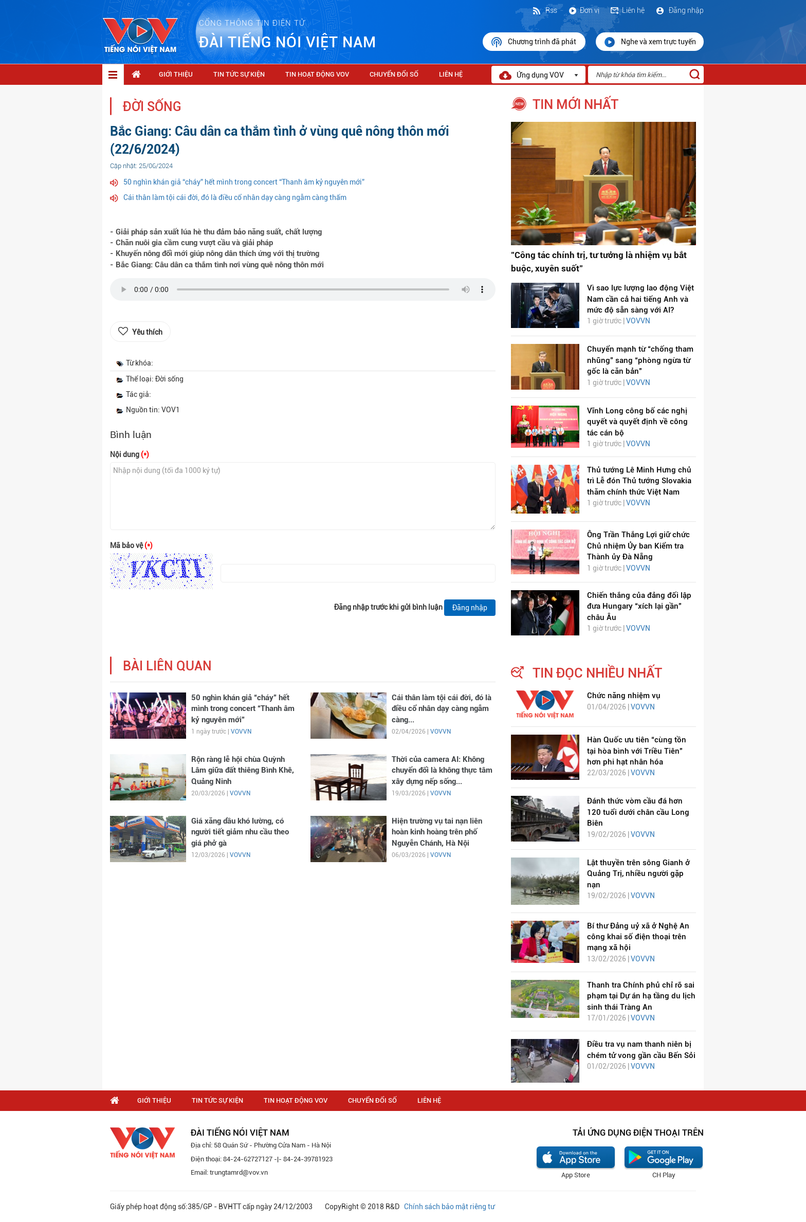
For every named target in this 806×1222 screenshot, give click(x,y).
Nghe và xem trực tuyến (649, 42)
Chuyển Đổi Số (394, 74)
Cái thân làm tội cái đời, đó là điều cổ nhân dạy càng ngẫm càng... (441, 708)
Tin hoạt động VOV (317, 74)
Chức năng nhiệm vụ (624, 695)
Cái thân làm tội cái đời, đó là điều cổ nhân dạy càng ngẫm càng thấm (234, 197)
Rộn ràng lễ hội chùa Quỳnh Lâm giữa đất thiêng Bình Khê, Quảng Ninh (242, 770)
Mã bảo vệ (131, 545)
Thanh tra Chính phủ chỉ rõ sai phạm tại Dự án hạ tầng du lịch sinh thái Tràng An (641, 996)
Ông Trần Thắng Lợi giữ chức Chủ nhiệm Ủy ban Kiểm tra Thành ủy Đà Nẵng (638, 545)
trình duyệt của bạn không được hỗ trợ (303, 292)
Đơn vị (583, 10)
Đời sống (152, 106)
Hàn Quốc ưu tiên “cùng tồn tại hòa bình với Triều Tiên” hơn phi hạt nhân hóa (636, 751)
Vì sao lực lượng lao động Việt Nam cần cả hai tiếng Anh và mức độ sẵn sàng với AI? (640, 299)
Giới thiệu (176, 74)
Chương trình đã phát (534, 42)
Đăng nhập (679, 10)
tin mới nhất (575, 104)
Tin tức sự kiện (239, 74)
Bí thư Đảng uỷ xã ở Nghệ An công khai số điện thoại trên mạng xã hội (638, 937)
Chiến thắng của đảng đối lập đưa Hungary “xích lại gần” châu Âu (639, 606)
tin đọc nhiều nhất (597, 673)
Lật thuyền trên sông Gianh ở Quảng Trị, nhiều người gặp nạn (638, 873)
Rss (544, 10)
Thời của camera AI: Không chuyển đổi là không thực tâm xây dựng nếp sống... (442, 770)
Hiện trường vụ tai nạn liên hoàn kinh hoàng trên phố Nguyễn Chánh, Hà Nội (437, 832)
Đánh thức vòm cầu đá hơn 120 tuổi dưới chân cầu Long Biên (638, 812)
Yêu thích (147, 332)
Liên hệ (627, 10)
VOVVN (241, 731)
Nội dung (129, 454)
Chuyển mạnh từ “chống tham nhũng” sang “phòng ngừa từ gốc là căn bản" (640, 360)
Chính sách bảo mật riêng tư (449, 1206)
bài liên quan (167, 666)
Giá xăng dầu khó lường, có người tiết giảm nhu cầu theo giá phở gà (240, 832)
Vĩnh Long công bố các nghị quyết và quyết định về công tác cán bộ (637, 421)
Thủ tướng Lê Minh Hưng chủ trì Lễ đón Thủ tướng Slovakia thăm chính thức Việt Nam (639, 481)
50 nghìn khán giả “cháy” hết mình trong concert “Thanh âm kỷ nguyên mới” (243, 182)
